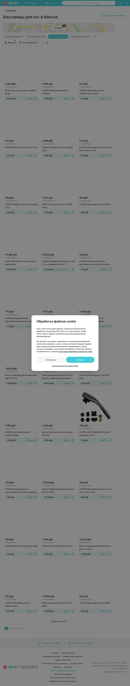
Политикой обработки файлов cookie (75, 351)
